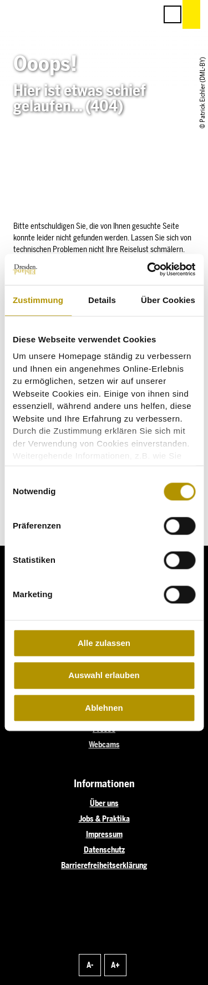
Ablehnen (104, 707)
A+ (115, 965)
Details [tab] (102, 300)
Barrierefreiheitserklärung (104, 865)
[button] (98, 14)
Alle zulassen (104, 643)
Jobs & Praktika (104, 819)
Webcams (104, 745)
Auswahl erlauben (103, 675)
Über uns (104, 803)
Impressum (104, 834)
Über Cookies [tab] (168, 300)
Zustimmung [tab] (38, 300)
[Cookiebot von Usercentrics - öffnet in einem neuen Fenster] (148, 269)
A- (90, 965)
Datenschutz (104, 850)
